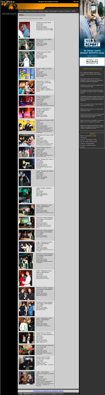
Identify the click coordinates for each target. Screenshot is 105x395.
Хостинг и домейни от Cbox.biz (54, 393)
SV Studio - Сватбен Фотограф (87, 145)
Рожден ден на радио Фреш (43, 22)
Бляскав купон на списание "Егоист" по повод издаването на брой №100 (45, 334)
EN (78, 1)
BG (75, 1)
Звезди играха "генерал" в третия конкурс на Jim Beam (43, 81)
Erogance (82, 147)
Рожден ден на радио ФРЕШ (43, 39)
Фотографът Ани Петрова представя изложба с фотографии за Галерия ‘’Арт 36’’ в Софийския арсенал (92, 91)
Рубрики (40, 11)
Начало (21, 11)
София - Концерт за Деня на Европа (43, 188)
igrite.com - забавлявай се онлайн (88, 139)
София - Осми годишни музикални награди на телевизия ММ (45, 373)
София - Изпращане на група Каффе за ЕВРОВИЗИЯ (44, 205)
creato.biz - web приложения (87, 143)
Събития (27, 11)
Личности (34, 11)
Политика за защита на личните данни (48, 391)
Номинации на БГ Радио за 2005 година (45, 121)
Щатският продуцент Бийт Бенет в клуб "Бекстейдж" (45, 346)
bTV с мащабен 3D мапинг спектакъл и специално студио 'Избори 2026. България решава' (90, 74)
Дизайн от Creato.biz (38, 393)
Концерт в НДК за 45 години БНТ (44, 69)
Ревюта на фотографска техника (88, 135)
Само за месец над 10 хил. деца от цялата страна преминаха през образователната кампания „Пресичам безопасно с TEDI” (92, 115)
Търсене (60, 11)
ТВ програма (83, 137)
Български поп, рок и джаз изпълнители (28, 18)
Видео (46, 11)
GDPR (73, 11)
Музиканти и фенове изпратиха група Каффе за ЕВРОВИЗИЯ (44, 218)
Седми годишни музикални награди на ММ (43, 148)
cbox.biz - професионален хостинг (88, 141)
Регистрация (53, 11)
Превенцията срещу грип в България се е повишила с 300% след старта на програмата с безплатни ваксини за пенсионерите (91, 80)
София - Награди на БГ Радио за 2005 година (45, 160)
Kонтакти (67, 11)
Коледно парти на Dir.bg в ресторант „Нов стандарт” (43, 357)
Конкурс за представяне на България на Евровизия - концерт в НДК (43, 97)
